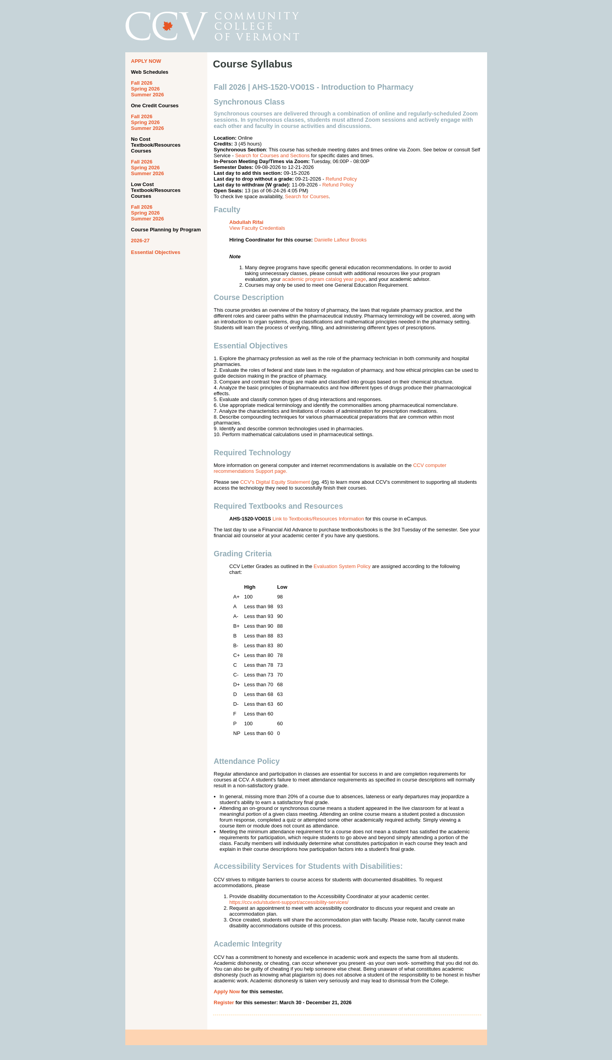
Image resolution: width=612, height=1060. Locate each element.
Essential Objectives (155, 252)
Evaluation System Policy (342, 566)
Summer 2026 (147, 95)
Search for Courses (307, 196)
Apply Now (227, 991)
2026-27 (140, 240)
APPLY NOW (146, 61)
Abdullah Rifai (246, 222)
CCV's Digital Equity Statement (275, 482)
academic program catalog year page (324, 279)
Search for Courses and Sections (272, 155)
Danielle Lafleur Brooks (340, 240)
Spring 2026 (145, 89)
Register (224, 1002)
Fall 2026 (142, 83)
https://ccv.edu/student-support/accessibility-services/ (289, 902)
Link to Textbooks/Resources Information (318, 519)
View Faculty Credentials (257, 228)
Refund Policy (341, 179)
